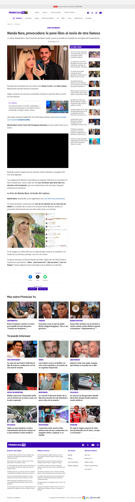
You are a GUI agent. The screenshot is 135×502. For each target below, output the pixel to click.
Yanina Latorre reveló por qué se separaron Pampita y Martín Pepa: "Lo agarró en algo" (49, 462)
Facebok (30, 278)
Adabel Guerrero (78, 18)
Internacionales (56, 12)
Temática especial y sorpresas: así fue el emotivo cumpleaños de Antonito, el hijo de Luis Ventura (21, 473)
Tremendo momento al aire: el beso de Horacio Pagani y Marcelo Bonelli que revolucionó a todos (51, 473)
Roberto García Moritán (48, 18)
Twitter (37, 278)
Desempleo (88, 18)
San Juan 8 (88, 470)
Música (45, 12)
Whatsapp (45, 278)
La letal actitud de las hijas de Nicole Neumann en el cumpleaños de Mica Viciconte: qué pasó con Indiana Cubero (21, 468)
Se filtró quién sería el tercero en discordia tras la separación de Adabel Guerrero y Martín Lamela (21, 488)
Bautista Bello (24, 120)
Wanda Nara (32, 289)
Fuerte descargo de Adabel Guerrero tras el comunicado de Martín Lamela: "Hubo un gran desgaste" (20, 483)
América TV (88, 459)
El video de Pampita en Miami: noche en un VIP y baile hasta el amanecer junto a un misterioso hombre (51, 489)
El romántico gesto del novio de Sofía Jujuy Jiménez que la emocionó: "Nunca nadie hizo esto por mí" (51, 468)
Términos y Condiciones (13, 499)
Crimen (69, 18)
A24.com (87, 456)
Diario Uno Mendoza (91, 467)
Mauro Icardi (42, 289)
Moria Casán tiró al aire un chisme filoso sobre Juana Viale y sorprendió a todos (20, 462)
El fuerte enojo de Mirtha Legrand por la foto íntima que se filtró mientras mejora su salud (20, 478)
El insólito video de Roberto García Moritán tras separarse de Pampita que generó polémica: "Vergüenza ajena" (20, 457)
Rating (37, 12)
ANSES (63, 18)
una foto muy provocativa (54, 199)
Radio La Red (89, 463)
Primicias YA (10, 24)
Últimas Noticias (69, 12)
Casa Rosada (28, 18)
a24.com (79, 6)
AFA (57, 18)
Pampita (37, 18)
